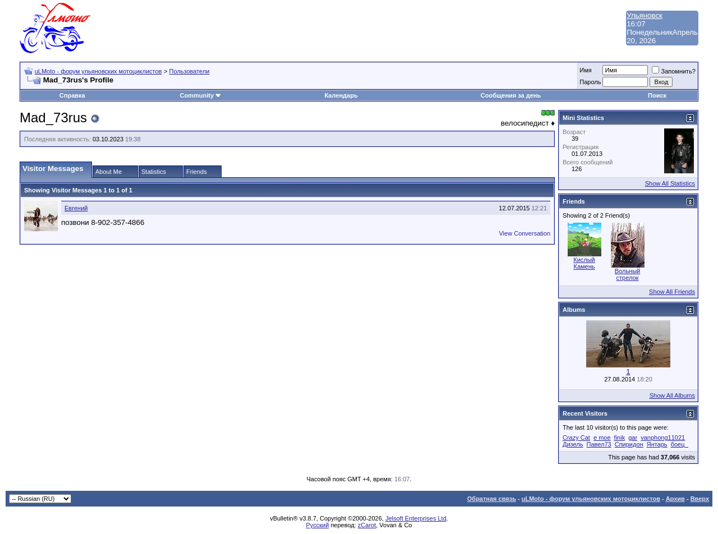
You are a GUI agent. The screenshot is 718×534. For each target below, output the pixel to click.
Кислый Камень (584, 263)
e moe (602, 437)
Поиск (657, 95)
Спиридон (629, 444)
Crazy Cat (576, 437)
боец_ (679, 444)
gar (632, 437)
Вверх (700, 498)
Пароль (590, 82)
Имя (585, 70)
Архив (675, 498)
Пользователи (189, 71)
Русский (317, 525)
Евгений (76, 208)
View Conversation (524, 233)
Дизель (573, 444)
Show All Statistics (670, 183)
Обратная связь (491, 498)
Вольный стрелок (628, 274)
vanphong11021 (663, 437)
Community (201, 95)
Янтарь (657, 444)
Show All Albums (672, 395)
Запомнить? (674, 71)
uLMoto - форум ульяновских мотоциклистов (98, 71)
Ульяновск (644, 15)
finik (619, 437)
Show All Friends (672, 291)
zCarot (367, 525)
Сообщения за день (511, 95)
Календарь (341, 95)
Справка (72, 95)
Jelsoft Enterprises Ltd (416, 518)
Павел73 (598, 444)
